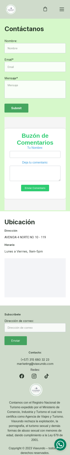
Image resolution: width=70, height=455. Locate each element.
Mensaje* (11, 84)
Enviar (15, 343)
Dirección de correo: (19, 323)
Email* (9, 65)
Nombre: (10, 46)
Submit (16, 114)
